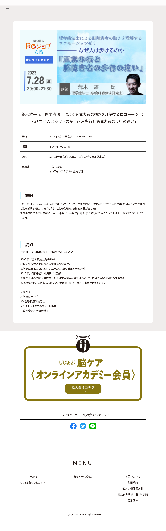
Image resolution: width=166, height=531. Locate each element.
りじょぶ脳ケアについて (33, 482)
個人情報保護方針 (132, 488)
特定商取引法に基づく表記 (133, 494)
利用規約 (133, 482)
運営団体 (133, 500)
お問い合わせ (132, 476)
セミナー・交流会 (83, 476)
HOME (33, 476)
